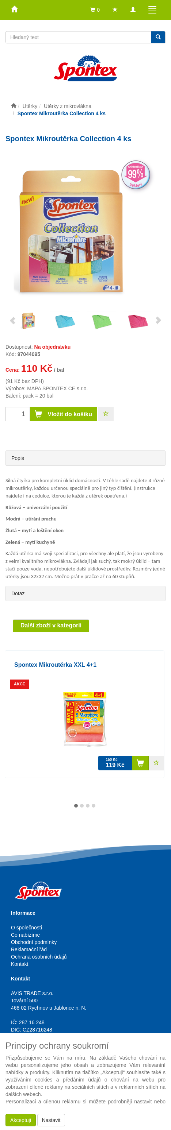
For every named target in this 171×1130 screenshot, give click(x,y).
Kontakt (19, 964)
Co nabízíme (25, 935)
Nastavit (51, 1120)
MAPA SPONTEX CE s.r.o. (57, 388)
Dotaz (18, 593)
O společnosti (26, 927)
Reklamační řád (29, 949)
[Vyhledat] (158, 37)
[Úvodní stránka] (13, 106)
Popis (17, 458)
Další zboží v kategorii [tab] (50, 625)
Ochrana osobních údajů (39, 957)
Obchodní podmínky (34, 942)
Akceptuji (20, 1120)
